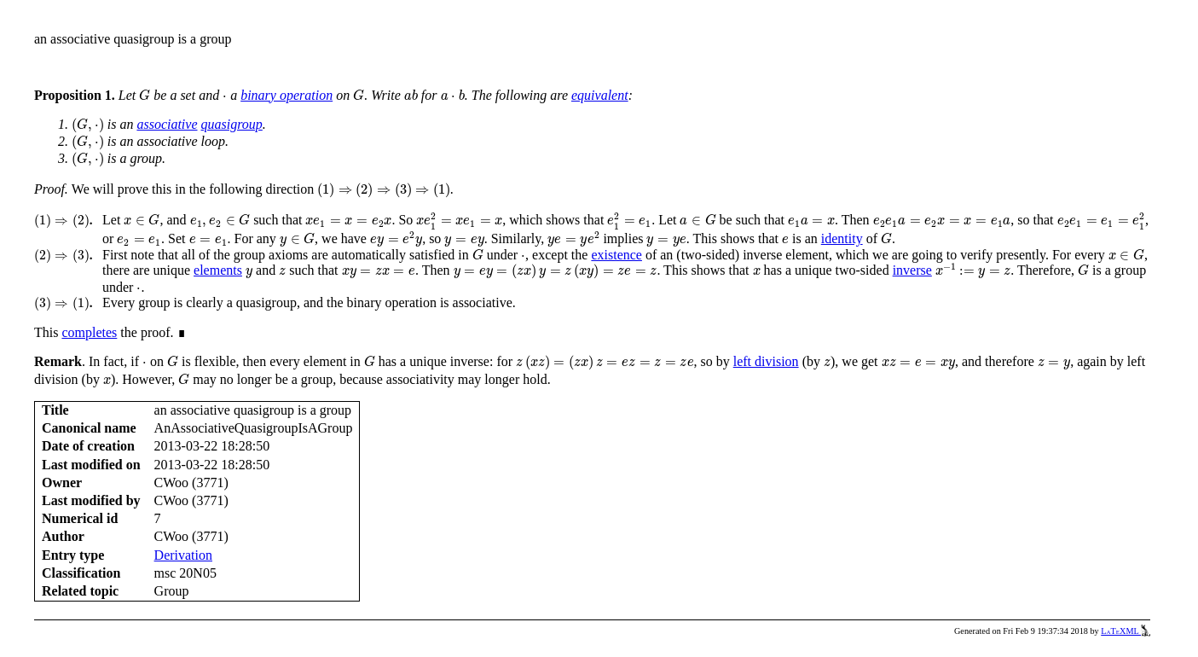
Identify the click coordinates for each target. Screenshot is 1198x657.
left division (766, 361)
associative (166, 124)
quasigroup (232, 124)
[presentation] (144, 95)
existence (616, 254)
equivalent (599, 95)
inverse (912, 270)
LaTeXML (1125, 631)
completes (89, 332)
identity (842, 238)
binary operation (286, 95)
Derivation (183, 555)
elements (218, 270)
